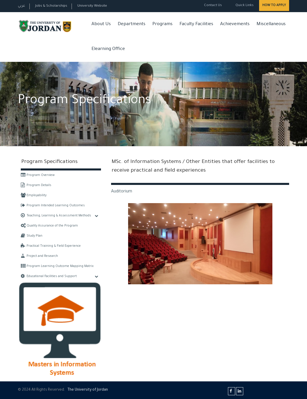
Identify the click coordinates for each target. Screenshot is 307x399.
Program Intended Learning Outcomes (53, 205)
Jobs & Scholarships (51, 6)
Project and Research (39, 256)
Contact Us (213, 6)
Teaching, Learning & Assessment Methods (56, 216)
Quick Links (244, 6)
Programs (162, 24)
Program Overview (38, 175)
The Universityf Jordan (88, 390)
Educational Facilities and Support (49, 276)
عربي (21, 6)
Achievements (235, 24)
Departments (131, 24)
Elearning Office (108, 49)
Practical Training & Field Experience (51, 246)
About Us (101, 24)
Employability (33, 195)
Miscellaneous (271, 24)
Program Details (36, 185)
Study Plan (31, 236)
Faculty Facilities (196, 24)
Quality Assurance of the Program (49, 226)
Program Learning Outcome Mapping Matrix (57, 266)
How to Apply (274, 5)
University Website (92, 6)
